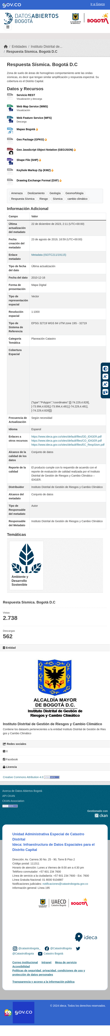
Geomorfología (75, 193)
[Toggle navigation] (8, 27)
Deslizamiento (36, 193)
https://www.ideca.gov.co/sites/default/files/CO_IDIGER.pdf (66, 440)
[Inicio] (6, 46)
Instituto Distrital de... (46, 46)
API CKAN (8, 795)
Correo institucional (25, 962)
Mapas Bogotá (27, 129)
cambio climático (77, 198)
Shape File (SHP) (29, 159)
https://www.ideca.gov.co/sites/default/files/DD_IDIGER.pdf (66, 436)
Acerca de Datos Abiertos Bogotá (22, 790)
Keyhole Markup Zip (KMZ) (35, 170)
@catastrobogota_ (29, 948)
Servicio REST (26, 95)
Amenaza (17, 193)
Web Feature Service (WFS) (34, 117)
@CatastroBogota (61, 948)
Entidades (19, 46)
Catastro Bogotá (53, 953)
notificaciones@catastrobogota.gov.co (65, 883)
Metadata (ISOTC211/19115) (48, 254)
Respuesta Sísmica (23, 198)
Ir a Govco (98, 4)
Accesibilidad (21, 966)
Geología (55, 193)
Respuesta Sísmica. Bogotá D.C (32, 52)
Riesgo (44, 198)
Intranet (46, 962)
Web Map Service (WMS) (32, 106)
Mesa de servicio (66, 962)
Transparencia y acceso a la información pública (43, 981)
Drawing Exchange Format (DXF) (39, 180)
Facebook (10, 759)
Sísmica (58, 198)
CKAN (97, 815)
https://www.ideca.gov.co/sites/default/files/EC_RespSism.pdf (67, 444)
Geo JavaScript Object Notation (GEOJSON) (46, 149)
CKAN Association (13, 800)
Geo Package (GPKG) (32, 139)
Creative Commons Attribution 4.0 (23, 777)
